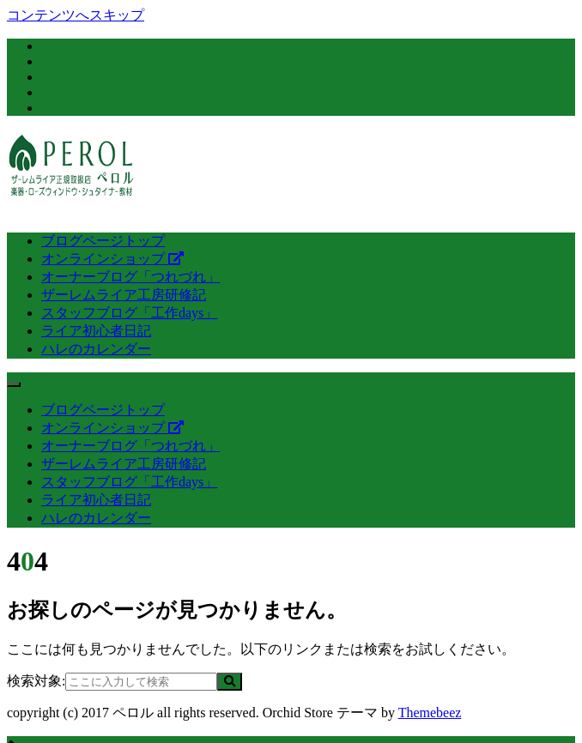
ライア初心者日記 (96, 330)
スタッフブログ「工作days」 (129, 312)
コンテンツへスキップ (75, 15)
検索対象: (36, 681)
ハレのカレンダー (96, 348)
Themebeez (430, 712)
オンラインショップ (112, 258)
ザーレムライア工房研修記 (123, 294)
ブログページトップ (103, 240)
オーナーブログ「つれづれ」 (130, 276)
